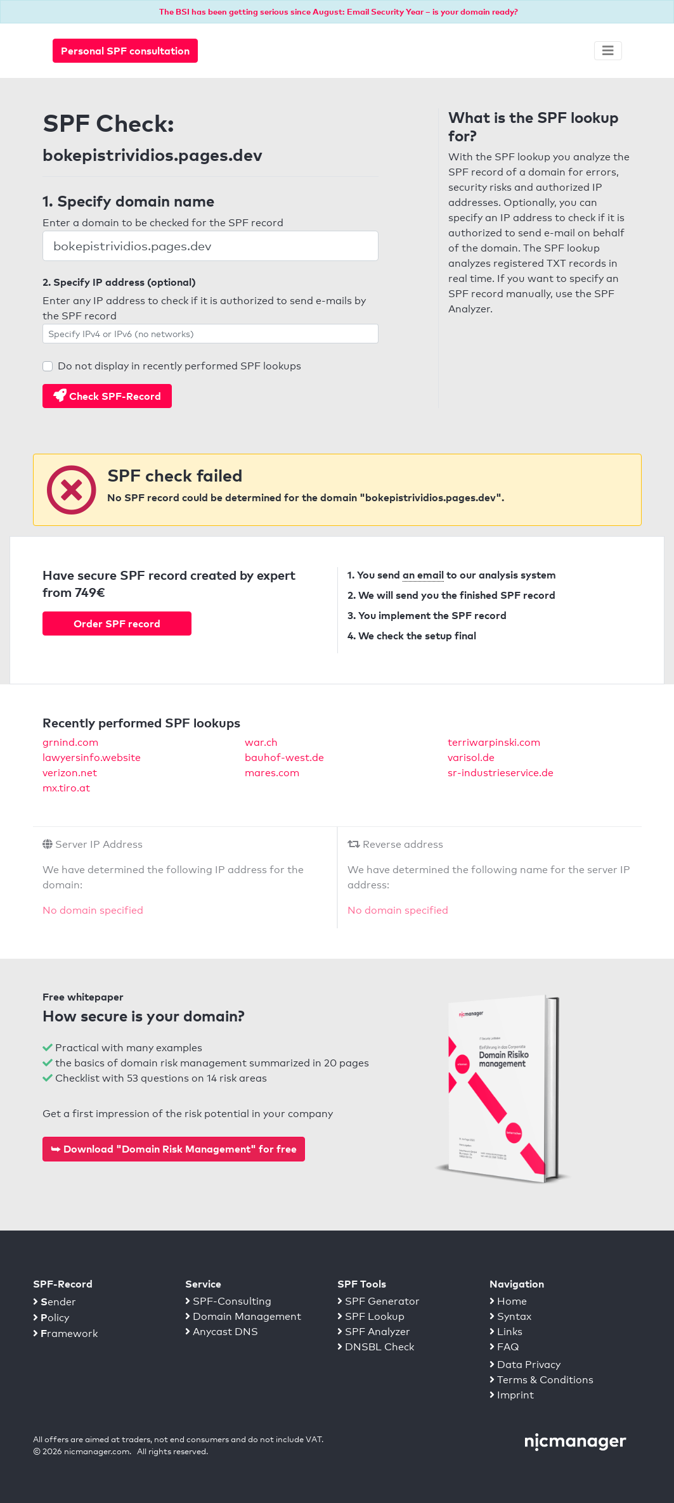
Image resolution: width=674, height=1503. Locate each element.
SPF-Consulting (228, 1301)
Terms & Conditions (541, 1380)
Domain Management (243, 1316)
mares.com (272, 773)
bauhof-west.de (284, 758)
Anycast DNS (221, 1332)
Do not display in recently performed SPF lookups (179, 366)
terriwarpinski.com (494, 742)
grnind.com (70, 742)
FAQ (504, 1347)
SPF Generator (378, 1301)
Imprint (511, 1395)
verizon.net (69, 773)
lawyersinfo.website (91, 758)
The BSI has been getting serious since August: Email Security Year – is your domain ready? (338, 11)
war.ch (261, 742)
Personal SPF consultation (125, 50)
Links (505, 1332)
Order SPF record (117, 623)
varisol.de (471, 758)
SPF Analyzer (373, 1332)
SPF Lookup (371, 1316)
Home (508, 1301)
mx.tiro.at (66, 788)
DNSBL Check (375, 1347)
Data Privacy (525, 1365)
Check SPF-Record (107, 396)
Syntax (510, 1316)
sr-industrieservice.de (501, 773)
